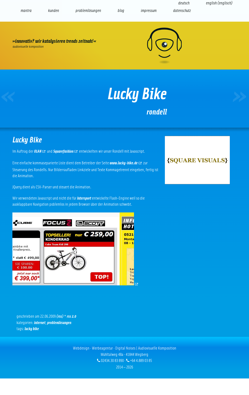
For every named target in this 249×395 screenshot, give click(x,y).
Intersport (84, 198)
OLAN (39, 151)
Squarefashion (65, 151)
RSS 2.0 (71, 316)
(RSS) (59, 316)
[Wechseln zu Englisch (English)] (219, 3)
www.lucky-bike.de (126, 163)
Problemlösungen (59, 323)
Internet (39, 323)
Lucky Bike (32, 329)
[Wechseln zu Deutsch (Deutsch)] (183, 3)
